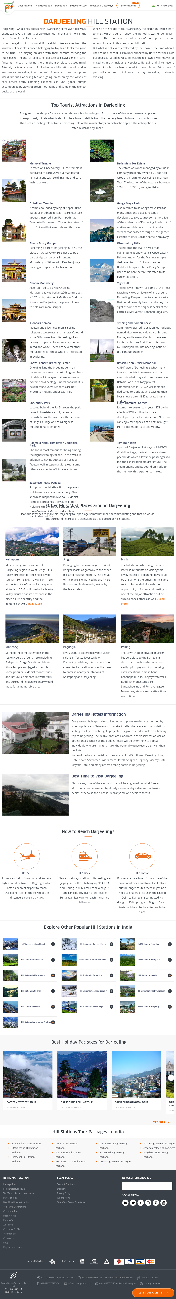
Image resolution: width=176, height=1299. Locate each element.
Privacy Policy (64, 1193)
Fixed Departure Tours (14, 1188)
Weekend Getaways (102, 5)
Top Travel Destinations (14, 1206)
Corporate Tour (10, 1211)
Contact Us (8, 1238)
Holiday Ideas (44, 5)
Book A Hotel (9, 1215)
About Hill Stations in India (26, 1143)
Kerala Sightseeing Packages (115, 1161)
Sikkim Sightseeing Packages (159, 1143)
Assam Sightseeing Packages (159, 1147)
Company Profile (11, 1229)
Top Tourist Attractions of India (18, 1193)
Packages (61, 5)
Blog (5, 1242)
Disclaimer (62, 1188)
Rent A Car (8, 1220)
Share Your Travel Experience (71, 1202)
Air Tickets (8, 1224)
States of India (10, 1197)
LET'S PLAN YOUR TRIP (153, 1293)
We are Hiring (63, 1197)
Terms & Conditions (66, 1184)
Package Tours (10, 1184)
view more (161, 1122)
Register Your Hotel (12, 1247)
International (128, 5)
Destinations (25, 5)
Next (171, 1077)
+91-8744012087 (165, 5)
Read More (35, 604)
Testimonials (9, 1233)
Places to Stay (78, 5)
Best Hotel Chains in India (16, 1202)
